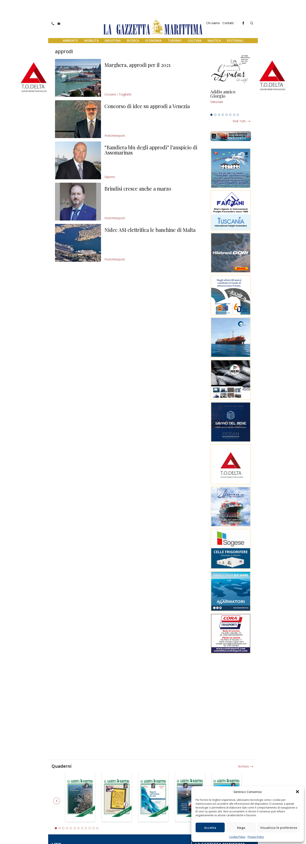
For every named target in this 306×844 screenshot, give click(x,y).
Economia (153, 40)
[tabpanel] (230, 101)
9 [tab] (86, 828)
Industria (113, 40)
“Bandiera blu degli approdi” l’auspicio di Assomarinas (150, 150)
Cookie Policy (237, 837)
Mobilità (91, 40)
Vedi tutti (239, 121)
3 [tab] (219, 115)
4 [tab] (223, 115)
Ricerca (133, 40)
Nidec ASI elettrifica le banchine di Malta (150, 229)
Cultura (195, 40)
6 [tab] (230, 115)
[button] (297, 792)
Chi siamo (213, 23)
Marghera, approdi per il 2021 (137, 64)
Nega (241, 827)
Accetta (210, 827)
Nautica (214, 40)
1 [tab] (211, 115)
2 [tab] (215, 115)
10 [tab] (90, 828)
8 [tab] (238, 115)
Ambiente (70, 40)
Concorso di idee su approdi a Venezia (147, 106)
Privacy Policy (256, 837)
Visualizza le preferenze (278, 827)
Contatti (228, 23)
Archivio (243, 766)
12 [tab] (97, 828)
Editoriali (235, 40)
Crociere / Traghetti (117, 94)
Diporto (109, 177)
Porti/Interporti (114, 136)
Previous (56, 800)
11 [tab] (93, 828)
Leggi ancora (230, 101)
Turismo (175, 40)
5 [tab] (227, 115)
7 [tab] (234, 115)
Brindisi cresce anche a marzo (137, 188)
